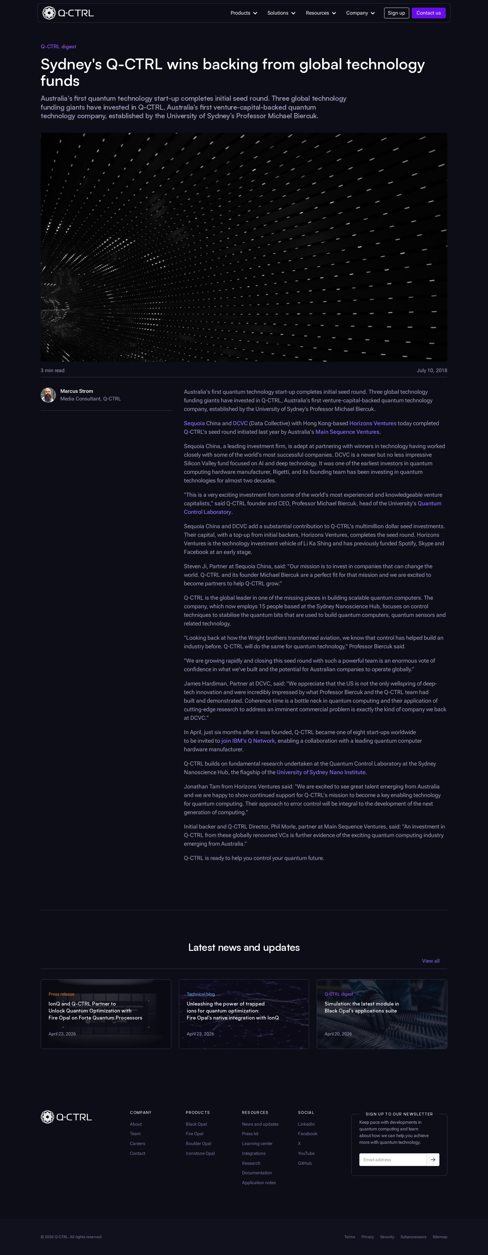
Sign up (396, 13)
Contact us (429, 13)
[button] (243, 13)
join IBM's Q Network (248, 740)
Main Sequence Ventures (347, 431)
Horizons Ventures (372, 423)
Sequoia (194, 423)
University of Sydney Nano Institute (321, 772)
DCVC (240, 423)
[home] (67, 13)
